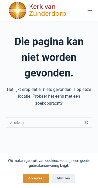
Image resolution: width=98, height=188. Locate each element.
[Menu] (90, 10)
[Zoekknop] (87, 122)
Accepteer (36, 178)
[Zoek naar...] (44, 122)
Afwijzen (63, 178)
